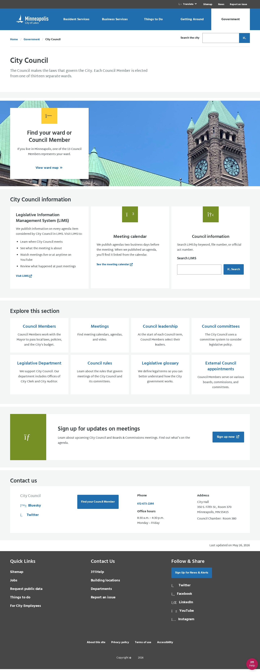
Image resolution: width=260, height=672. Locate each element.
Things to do (20, 600)
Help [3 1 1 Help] (97, 575)
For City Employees (25, 609)
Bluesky (30, 508)
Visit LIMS (22, 276)
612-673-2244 (145, 506)
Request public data (26, 592)
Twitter (29, 518)
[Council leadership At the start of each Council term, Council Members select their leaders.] (160, 336)
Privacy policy (120, 645)
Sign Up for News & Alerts (191, 575)
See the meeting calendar (113, 264)
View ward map (47, 168)
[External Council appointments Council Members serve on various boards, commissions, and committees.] (221, 376)
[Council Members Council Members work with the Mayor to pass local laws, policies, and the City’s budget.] (39, 336)
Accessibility (165, 645)
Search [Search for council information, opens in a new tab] (233, 269)
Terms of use (143, 645)
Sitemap (207, 4)
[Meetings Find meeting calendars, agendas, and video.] (100, 336)
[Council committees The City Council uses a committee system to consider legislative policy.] (221, 336)
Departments (101, 592)
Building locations (105, 583)
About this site (96, 645)
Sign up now (226, 439)
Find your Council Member (98, 504)
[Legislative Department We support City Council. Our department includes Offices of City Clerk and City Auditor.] (39, 376)
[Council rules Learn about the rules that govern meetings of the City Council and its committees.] (100, 376)
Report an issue (103, 600)
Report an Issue (238, 4)
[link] (188, 4)
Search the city (190, 38)
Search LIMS (186, 258)
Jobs (13, 583)
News (221, 4)
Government (32, 39)
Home (14, 39)
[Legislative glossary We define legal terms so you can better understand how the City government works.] (160, 376)
